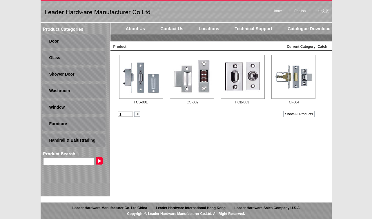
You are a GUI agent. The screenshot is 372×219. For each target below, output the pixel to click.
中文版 (323, 11)
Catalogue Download (309, 28)
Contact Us (171, 28)
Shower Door (62, 74)
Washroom (59, 90)
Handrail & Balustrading (72, 140)
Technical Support (253, 28)
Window (57, 107)
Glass (54, 57)
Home (277, 11)
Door (54, 41)
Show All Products (299, 114)
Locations (209, 28)
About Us (135, 28)
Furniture (58, 123)
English (300, 11)
